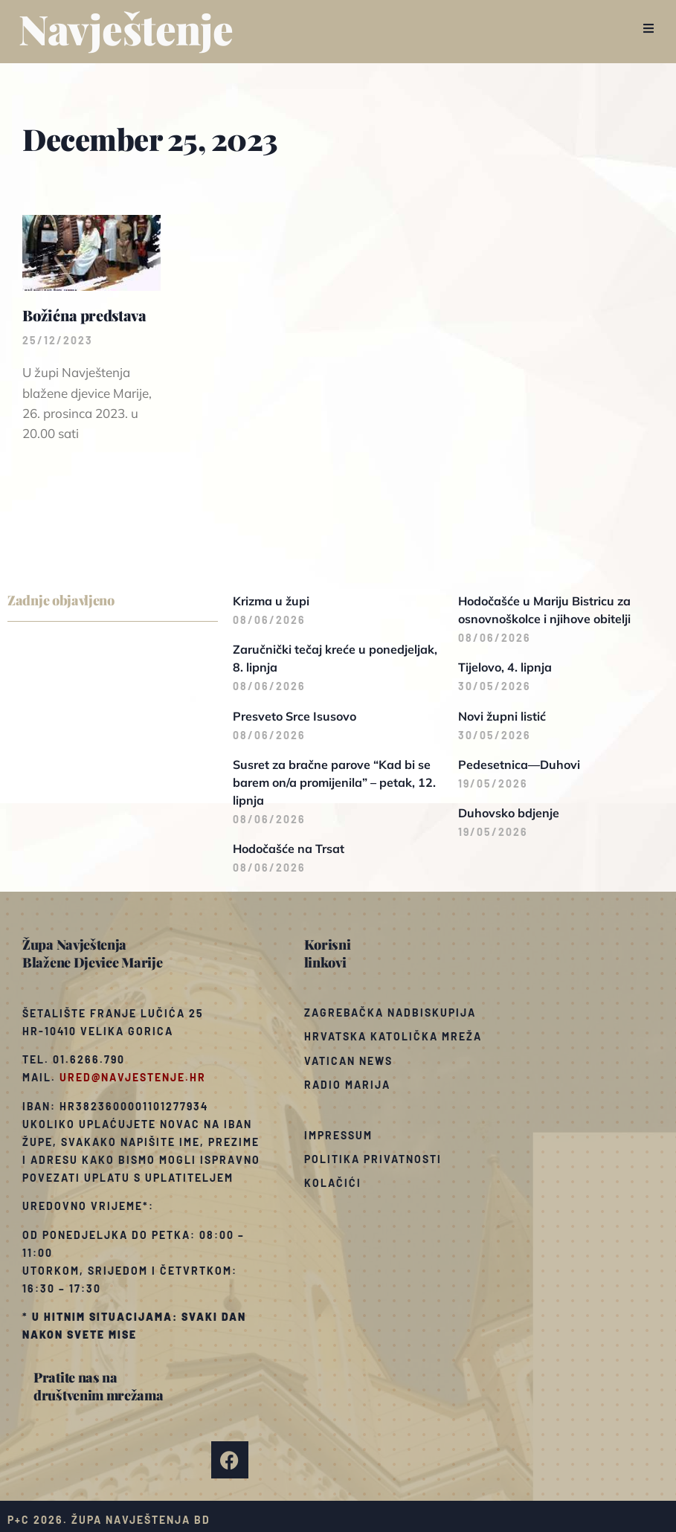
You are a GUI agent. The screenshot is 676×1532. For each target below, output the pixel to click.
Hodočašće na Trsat (288, 848)
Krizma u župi (271, 600)
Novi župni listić (502, 716)
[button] (648, 28)
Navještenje (126, 28)
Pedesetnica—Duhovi (519, 764)
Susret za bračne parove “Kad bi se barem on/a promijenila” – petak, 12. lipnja (334, 782)
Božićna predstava (84, 315)
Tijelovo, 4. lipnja (505, 667)
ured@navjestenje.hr (132, 1077)
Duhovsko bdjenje (508, 812)
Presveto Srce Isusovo (294, 716)
